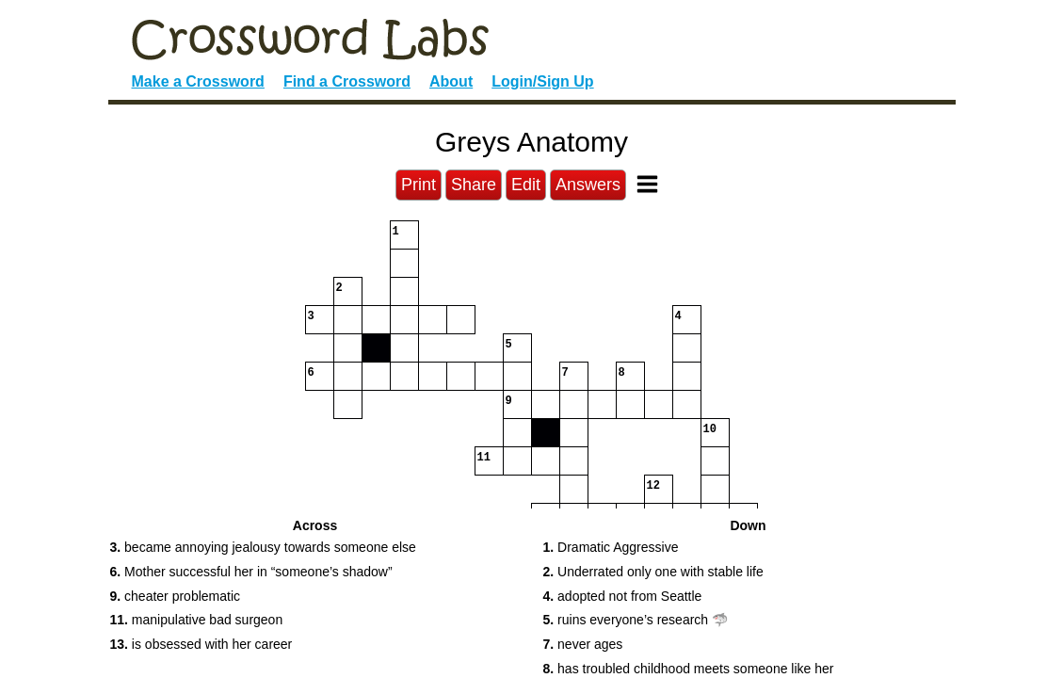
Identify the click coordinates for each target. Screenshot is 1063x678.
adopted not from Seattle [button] (622, 596)
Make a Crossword (198, 81)
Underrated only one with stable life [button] (653, 571)
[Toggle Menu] (647, 184)
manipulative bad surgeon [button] (196, 619)
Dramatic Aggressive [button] (611, 547)
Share (473, 184)
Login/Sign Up (542, 81)
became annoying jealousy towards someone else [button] (263, 547)
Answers (588, 184)
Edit (525, 184)
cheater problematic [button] (175, 596)
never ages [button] (583, 644)
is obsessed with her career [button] (201, 644)
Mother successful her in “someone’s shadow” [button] (251, 571)
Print (418, 184)
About (451, 81)
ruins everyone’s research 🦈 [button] (636, 619)
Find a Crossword (347, 81)
